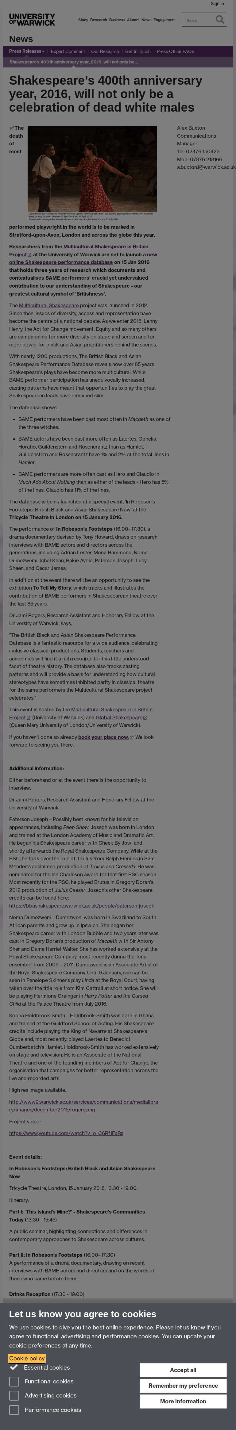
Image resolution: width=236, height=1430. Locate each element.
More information (183, 1401)
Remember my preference (183, 1385)
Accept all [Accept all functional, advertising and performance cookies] (183, 1370)
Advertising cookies (43, 1396)
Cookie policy (27, 1358)
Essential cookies (39, 1367)
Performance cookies (45, 1410)
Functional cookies (41, 1382)
